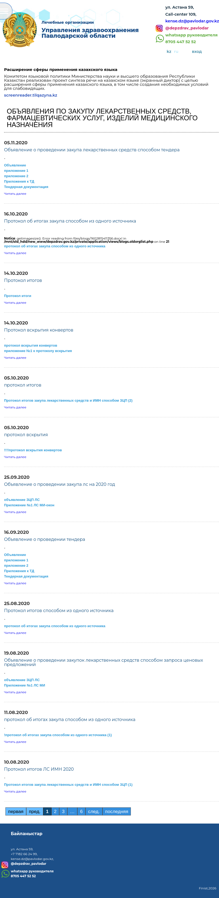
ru (176, 51)
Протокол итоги (17, 296)
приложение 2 (16, 176)
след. (94, 811)
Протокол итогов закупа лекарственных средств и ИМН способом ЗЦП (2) (68, 400)
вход (197, 51)
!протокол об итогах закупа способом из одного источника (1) (58, 735)
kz (169, 51)
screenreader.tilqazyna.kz (30, 95)
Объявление (15, 165)
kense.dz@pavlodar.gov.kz (192, 21)
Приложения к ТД (19, 181)
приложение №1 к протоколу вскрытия (38, 351)
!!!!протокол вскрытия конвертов (33, 450)
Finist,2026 (207, 888)
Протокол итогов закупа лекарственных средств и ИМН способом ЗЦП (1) (68, 785)
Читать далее (15, 194)
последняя (116, 811)
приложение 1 (16, 171)
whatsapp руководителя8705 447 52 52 (191, 39)
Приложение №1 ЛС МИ (24, 685)
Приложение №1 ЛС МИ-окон (29, 505)
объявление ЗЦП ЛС (22, 500)
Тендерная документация (26, 187)
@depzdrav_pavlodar (187, 28)
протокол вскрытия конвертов (30, 345)
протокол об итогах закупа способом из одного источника (54, 246)
